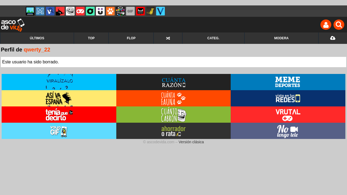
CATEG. (213, 38)
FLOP (131, 38)
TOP (91, 38)
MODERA (281, 38)
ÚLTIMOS (37, 38)
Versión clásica (191, 142)
